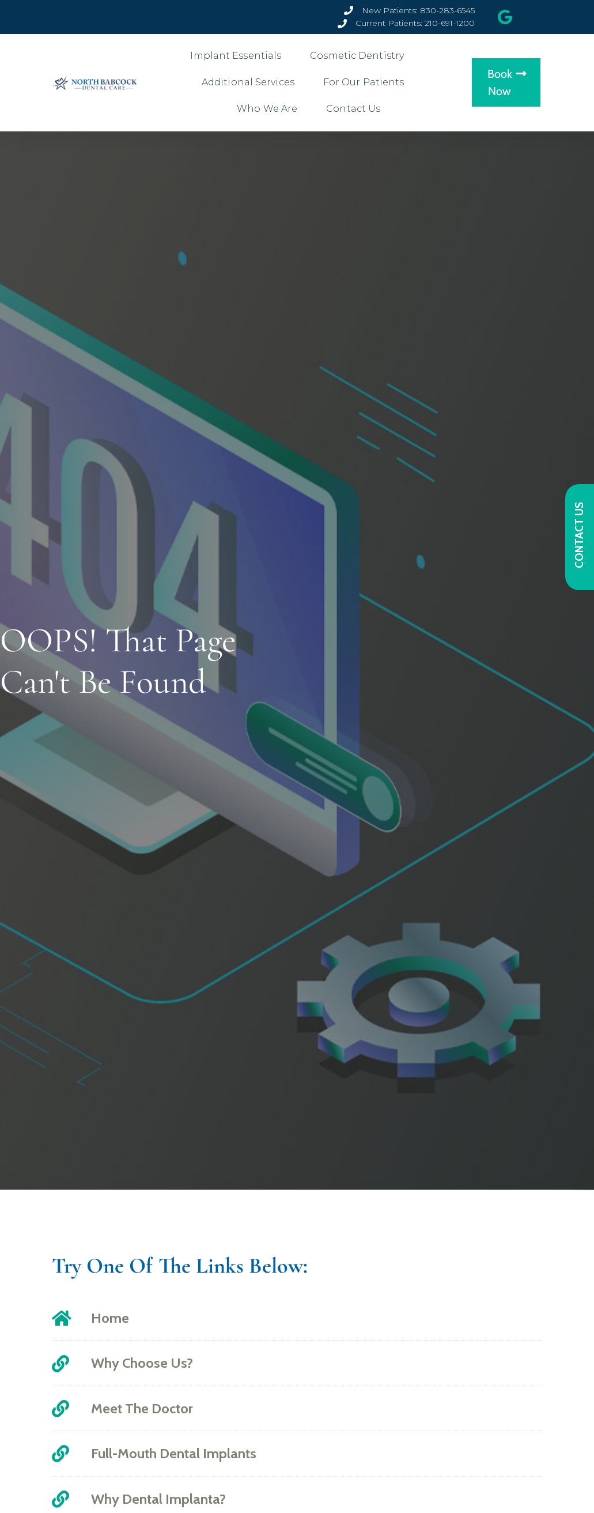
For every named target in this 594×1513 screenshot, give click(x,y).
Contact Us (356, 109)
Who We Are (270, 109)
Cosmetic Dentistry (360, 56)
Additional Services (251, 82)
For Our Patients (366, 82)
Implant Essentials (238, 56)
